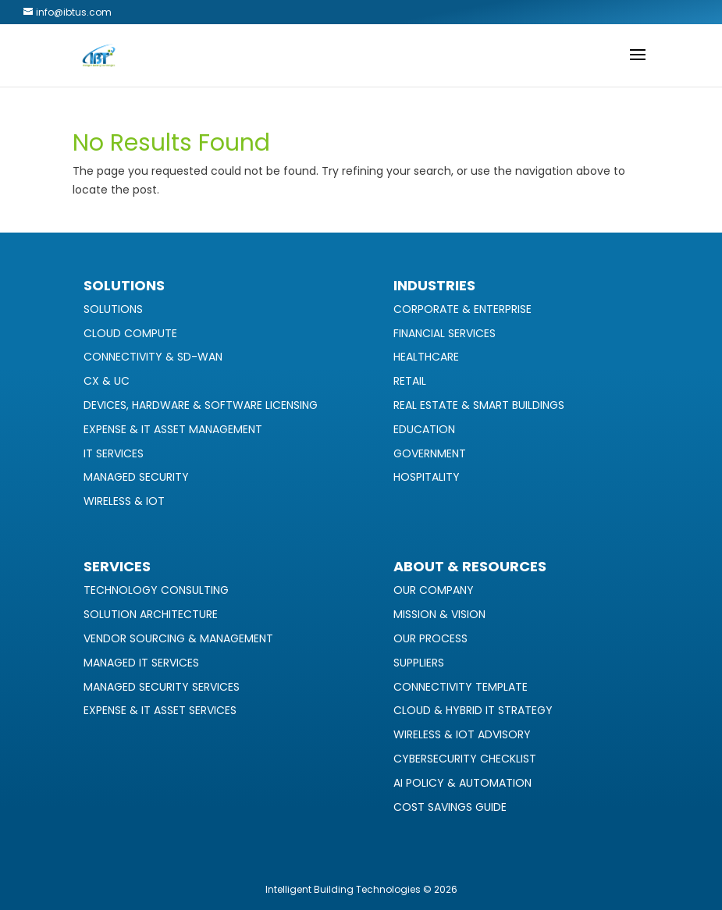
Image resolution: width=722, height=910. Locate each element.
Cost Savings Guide (450, 807)
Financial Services (444, 333)
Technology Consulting (156, 590)
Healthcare (426, 356)
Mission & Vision (439, 614)
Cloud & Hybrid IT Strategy (473, 710)
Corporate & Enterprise (462, 309)
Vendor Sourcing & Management (178, 638)
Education (424, 429)
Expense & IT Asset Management (173, 429)
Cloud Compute (130, 333)
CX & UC (107, 381)
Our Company (433, 590)
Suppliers (418, 662)
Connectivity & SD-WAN (153, 356)
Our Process (430, 638)
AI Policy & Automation (462, 783)
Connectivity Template (460, 687)
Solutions (113, 309)
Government (429, 453)
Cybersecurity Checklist (464, 758)
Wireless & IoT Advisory (462, 734)
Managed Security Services (162, 687)
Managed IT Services (141, 662)
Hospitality (426, 477)
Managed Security (136, 477)
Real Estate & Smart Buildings (478, 405)
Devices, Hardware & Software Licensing (201, 405)
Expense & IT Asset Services (160, 710)
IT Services (114, 453)
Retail (409, 381)
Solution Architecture (151, 614)
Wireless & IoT (124, 501)
